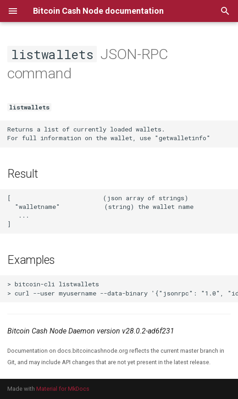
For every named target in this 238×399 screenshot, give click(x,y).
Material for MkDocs (62, 388)
